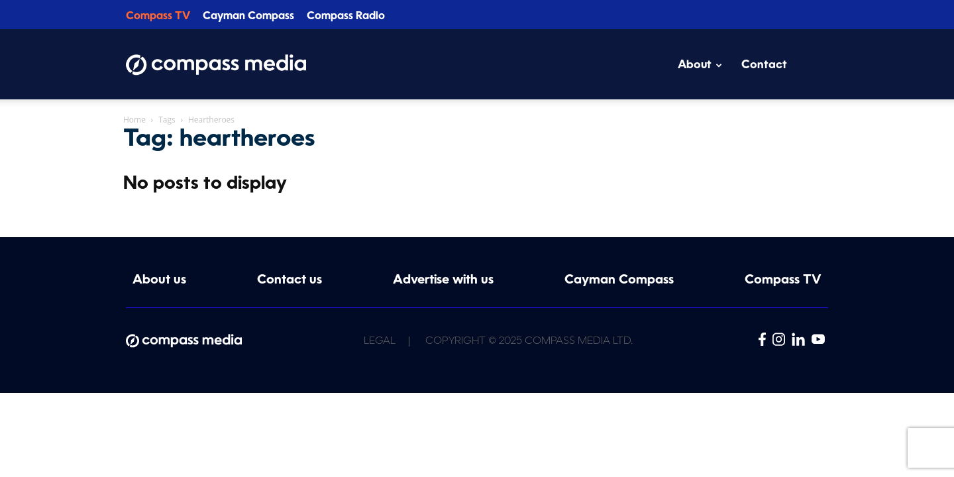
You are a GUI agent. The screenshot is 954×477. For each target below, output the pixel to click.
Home (134, 119)
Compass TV (158, 16)
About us (159, 280)
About (700, 65)
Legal (380, 341)
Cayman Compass (248, 16)
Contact (764, 65)
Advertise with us (443, 280)
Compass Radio (346, 16)
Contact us (289, 280)
